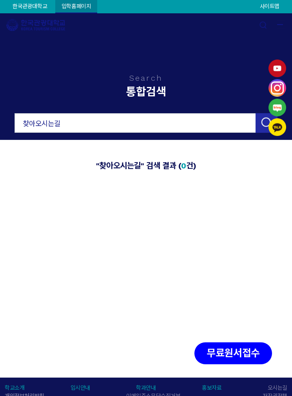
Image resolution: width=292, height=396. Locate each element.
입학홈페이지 (76, 6)
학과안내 (146, 388)
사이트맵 (269, 6)
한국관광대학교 (30, 6)
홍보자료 (211, 388)
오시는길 (277, 388)
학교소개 (14, 388)
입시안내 (80, 388)
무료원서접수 (233, 353)
